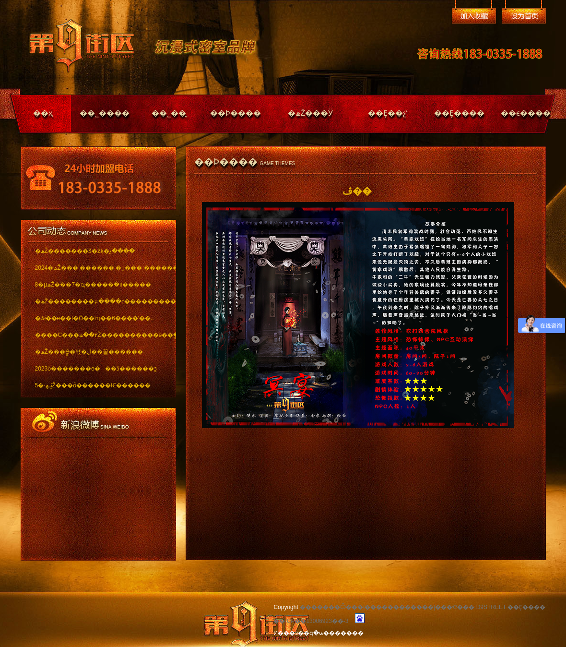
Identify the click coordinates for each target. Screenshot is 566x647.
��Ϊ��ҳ (524, 16)
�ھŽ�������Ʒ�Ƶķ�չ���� (85, 251)
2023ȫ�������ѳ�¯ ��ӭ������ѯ (96, 368)
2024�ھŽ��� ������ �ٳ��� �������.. (98, 267)
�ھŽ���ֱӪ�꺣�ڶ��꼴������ (89, 351)
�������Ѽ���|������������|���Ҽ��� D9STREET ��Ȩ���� (422, 607)
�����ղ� (474, 16)
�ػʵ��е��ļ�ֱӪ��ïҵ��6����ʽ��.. (94, 318)
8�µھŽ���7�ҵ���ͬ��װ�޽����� (93, 284)
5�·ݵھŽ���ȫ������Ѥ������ (93, 385)
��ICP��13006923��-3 (310, 621)
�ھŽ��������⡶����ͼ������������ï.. (98, 301)
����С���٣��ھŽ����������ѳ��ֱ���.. (98, 335)
